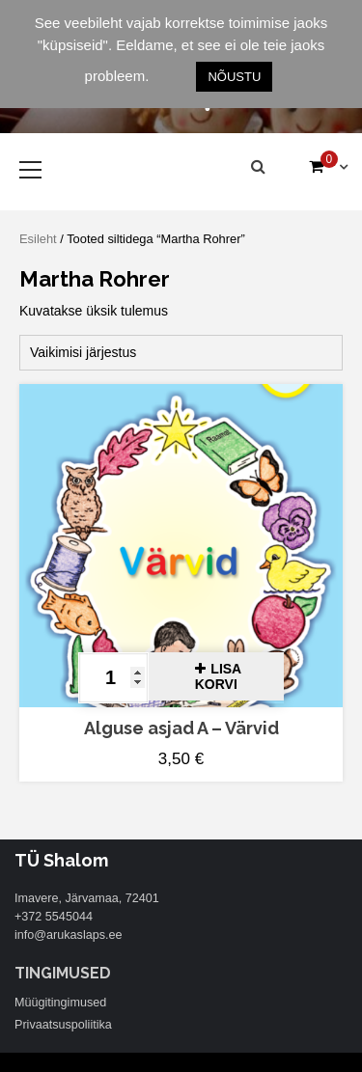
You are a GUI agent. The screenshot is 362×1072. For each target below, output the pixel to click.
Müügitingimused (60, 1002)
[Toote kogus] (113, 677)
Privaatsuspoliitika (63, 1024)
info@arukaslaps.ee (68, 935)
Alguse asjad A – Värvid (181, 728)
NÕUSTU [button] (234, 76)
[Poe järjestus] (181, 353)
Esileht (38, 239)
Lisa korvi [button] (218, 676)
